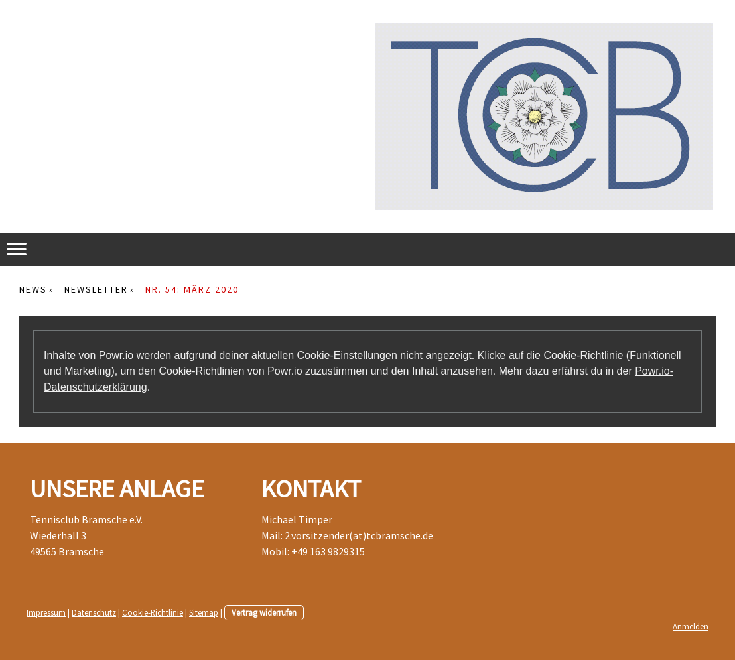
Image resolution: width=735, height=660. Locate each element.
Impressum (46, 612)
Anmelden (690, 626)
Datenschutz (94, 612)
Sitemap (203, 612)
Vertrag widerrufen (264, 612)
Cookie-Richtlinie (583, 355)
